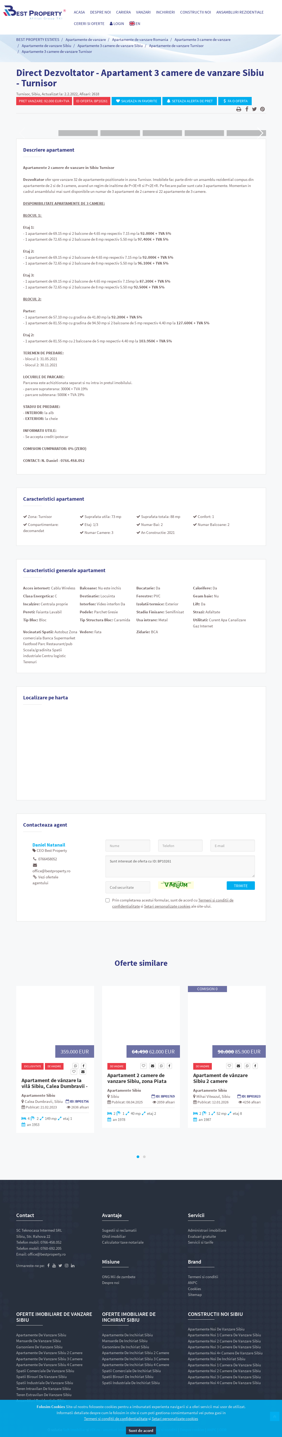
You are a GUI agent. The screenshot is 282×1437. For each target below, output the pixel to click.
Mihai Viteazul (208, 1096)
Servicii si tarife (200, 1242)
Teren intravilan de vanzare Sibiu (43, 1388)
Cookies (194, 1288)
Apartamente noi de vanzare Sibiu (216, 1329)
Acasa (79, 12)
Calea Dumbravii (38, 1101)
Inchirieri (165, 12)
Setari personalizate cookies (167, 906)
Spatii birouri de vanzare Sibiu (41, 1376)
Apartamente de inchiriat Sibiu (127, 1334)
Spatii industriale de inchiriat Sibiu (131, 1382)
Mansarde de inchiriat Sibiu (125, 1340)
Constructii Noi (195, 12)
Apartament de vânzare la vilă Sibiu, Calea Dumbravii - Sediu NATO (55, 1086)
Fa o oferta (235, 101)
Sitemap (195, 1294)
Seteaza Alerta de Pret (189, 101)
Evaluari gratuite (202, 1236)
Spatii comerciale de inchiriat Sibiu (131, 1370)
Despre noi (100, 12)
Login (117, 23)
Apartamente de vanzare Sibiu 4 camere (49, 1364)
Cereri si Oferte (89, 23)
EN (134, 23)
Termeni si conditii (203, 1276)
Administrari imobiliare (207, 1230)
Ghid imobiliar (114, 1236)
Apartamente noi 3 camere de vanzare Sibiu (224, 1346)
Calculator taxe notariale (123, 1242)
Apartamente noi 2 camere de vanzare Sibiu (224, 1341)
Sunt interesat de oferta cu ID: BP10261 (180, 866)
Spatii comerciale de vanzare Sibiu (45, 1370)
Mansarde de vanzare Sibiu (38, 1340)
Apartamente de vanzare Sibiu (41, 1334)
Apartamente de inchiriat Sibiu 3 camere (135, 1358)
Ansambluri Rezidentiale (240, 12)
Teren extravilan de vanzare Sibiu (43, 1394)
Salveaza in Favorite (136, 101)
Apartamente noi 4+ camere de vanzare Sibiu (225, 1352)
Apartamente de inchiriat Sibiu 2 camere (135, 1352)
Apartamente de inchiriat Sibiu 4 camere (135, 1364)
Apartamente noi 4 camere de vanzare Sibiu (224, 1382)
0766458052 (44, 858)
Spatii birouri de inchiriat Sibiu (127, 1376)
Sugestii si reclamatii (119, 1230)
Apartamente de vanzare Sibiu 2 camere (49, 1352)
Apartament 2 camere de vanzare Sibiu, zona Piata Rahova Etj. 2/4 (137, 1081)
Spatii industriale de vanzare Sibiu (44, 1382)
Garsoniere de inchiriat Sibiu (125, 1346)
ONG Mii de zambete (118, 1276)
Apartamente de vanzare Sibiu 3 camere (49, 1358)
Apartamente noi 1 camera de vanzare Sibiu (224, 1334)
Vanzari (143, 12)
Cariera (123, 12)
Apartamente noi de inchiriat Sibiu (216, 1358)
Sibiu (58, 1101)
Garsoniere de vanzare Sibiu (39, 1346)
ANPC (192, 1282)
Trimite (241, 885)
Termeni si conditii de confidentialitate (116, 1418)
